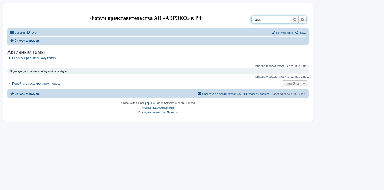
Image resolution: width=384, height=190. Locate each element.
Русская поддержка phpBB (158, 107)
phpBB (149, 103)
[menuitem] (31, 33)
